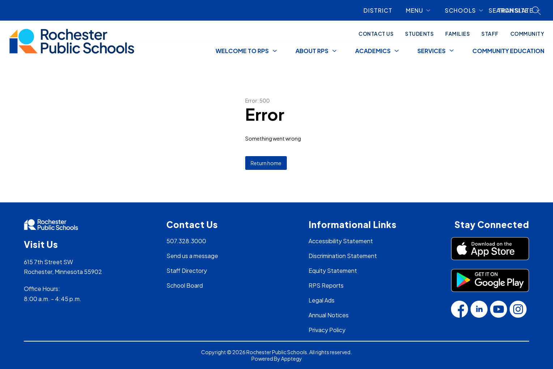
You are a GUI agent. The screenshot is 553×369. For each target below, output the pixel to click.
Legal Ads (322, 300)
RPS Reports (326, 285)
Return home (266, 163)
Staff (490, 33)
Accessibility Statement (341, 241)
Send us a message (192, 255)
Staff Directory (186, 270)
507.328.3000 (186, 241)
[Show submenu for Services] (431, 51)
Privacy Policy (327, 330)
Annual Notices (329, 315)
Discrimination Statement (343, 255)
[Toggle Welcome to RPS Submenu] (275, 51)
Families (457, 33)
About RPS (311, 51)
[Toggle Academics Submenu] (397, 51)
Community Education (508, 51)
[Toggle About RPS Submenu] (334, 51)
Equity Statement (333, 270)
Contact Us (376, 33)
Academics (373, 51)
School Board (184, 285)
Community (527, 33)
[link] (380, 10)
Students (419, 33)
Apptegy (291, 358)
